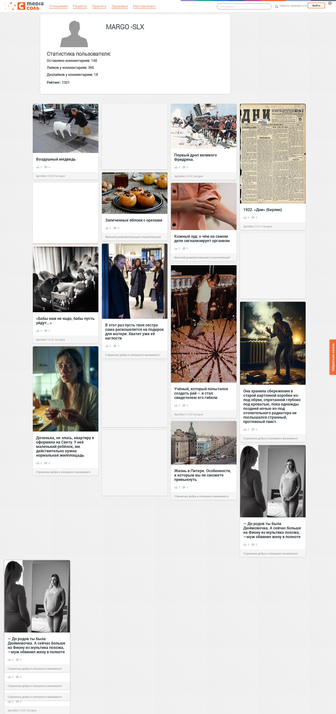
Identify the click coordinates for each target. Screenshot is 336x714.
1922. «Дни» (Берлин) (262, 209)
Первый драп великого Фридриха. (195, 157)
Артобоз (41, 176)
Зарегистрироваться (293, 5)
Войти (316, 5)
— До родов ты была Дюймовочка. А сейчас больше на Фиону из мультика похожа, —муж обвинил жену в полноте (36, 645)
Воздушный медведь (56, 159)
